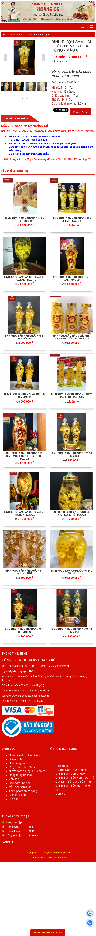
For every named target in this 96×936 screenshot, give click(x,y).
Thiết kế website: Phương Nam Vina (48, 857)
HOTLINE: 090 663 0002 (48, 932)
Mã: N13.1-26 (59, 61)
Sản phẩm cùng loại (15, 171)
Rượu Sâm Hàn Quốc (39, 34)
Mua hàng (80, 111)
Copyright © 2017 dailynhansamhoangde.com (48, 852)
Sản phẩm (16, 34)
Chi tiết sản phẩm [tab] (16, 118)
